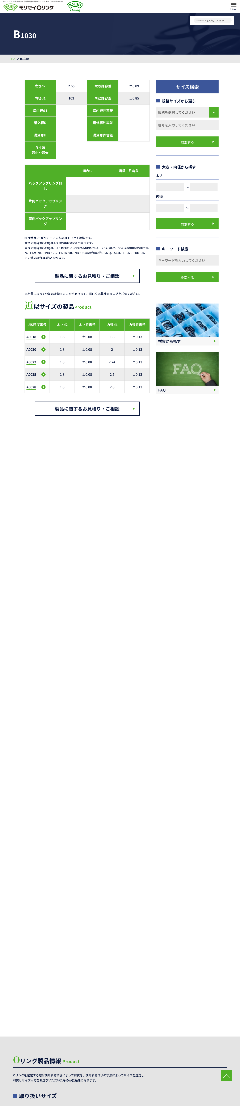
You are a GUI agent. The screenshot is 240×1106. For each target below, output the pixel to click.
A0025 (31, 374)
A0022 (31, 361)
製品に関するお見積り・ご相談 (87, 275)
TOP (13, 59)
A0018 (31, 336)
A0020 (31, 349)
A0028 (31, 386)
